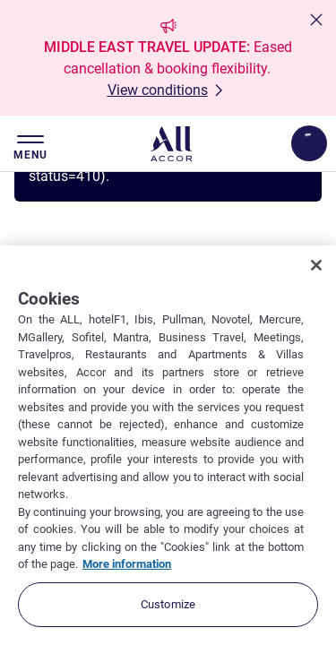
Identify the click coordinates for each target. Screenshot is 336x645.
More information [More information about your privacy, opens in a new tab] (126, 564)
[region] (168, 445)
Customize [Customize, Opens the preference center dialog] (168, 604)
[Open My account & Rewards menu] (309, 143)
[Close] (316, 265)
